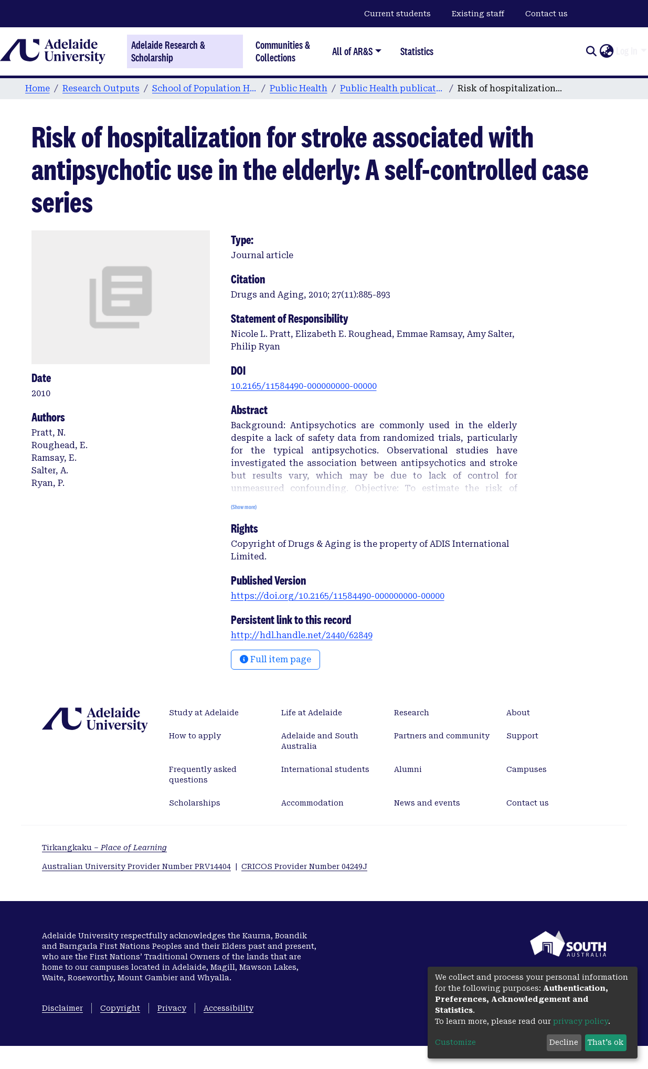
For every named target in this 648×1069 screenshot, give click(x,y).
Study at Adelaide (204, 712)
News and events (427, 803)
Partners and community (442, 736)
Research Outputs (101, 88)
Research (411, 712)
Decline (563, 1042)
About (518, 712)
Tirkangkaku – (104, 847)
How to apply (195, 736)
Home (37, 88)
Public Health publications (392, 88)
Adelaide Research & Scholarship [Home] (168, 51)
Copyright (120, 1008)
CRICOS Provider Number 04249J (304, 866)
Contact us (546, 13)
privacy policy (580, 1021)
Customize (455, 1042)
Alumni (408, 769)
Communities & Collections (283, 51)
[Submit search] (591, 51)
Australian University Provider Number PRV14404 (136, 866)
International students (325, 769)
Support (522, 736)
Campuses (526, 769)
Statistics (416, 51)
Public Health (298, 88)
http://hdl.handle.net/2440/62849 (302, 635)
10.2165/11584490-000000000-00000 (304, 386)
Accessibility (228, 1008)
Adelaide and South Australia (319, 741)
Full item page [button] (275, 659)
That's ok (605, 1042)
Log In (627, 51)
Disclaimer (62, 1008)
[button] (606, 51)
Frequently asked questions (203, 774)
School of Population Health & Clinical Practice (204, 88)
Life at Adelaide (311, 712)
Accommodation (312, 803)
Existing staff (478, 13)
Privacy (171, 1008)
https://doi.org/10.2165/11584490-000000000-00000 (337, 596)
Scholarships (194, 803)
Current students (397, 13)
